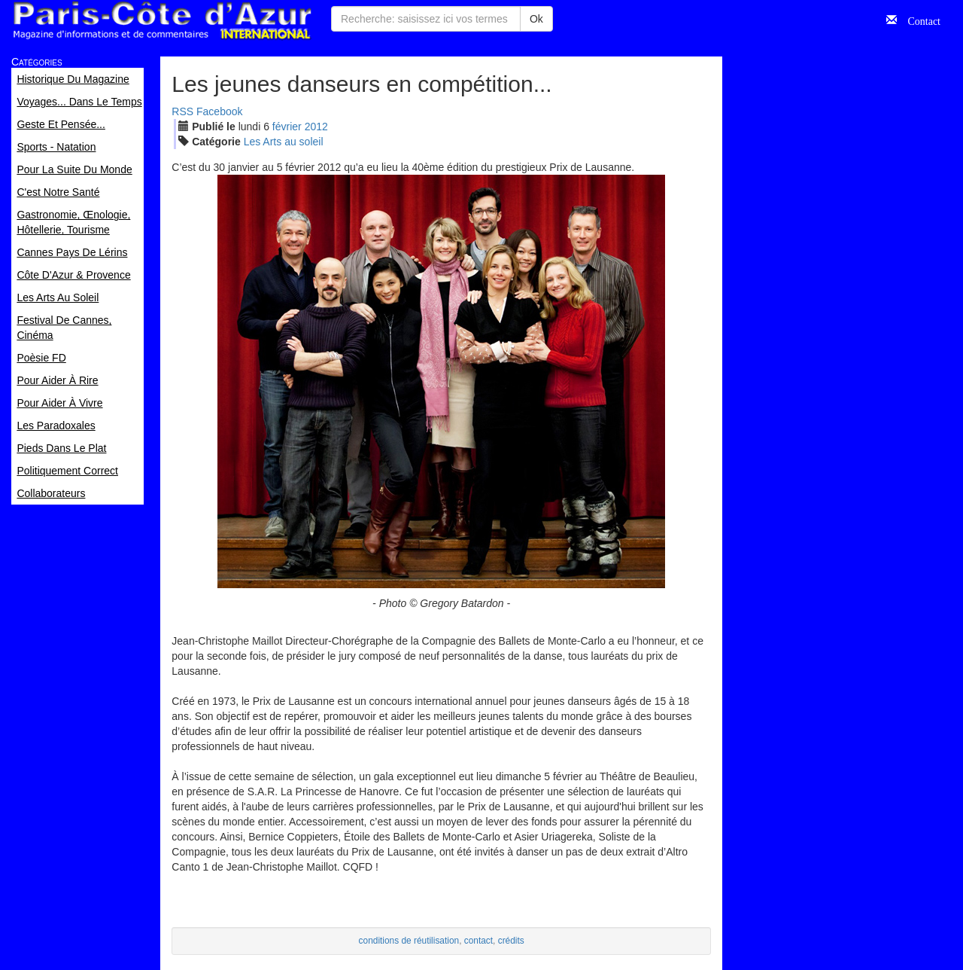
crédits (511, 940)
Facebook (219, 111)
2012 (316, 126)
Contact (918, 20)
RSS (182, 111)
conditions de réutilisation (409, 940)
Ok (536, 19)
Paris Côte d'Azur (161, 20)
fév (287, 126)
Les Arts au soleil (284, 142)
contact (478, 940)
